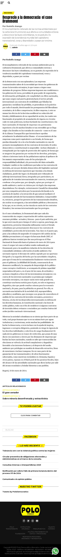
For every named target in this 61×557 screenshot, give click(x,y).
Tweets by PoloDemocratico (15, 492)
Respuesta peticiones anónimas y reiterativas (31, 537)
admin (15, 47)
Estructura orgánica (25, 528)
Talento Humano (51, 528)
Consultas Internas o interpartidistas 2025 (22, 465)
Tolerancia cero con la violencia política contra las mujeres (29, 451)
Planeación (20, 534)
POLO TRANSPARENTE (12, 528)
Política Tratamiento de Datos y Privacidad (38, 533)
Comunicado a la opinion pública (17, 479)
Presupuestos (39, 529)
